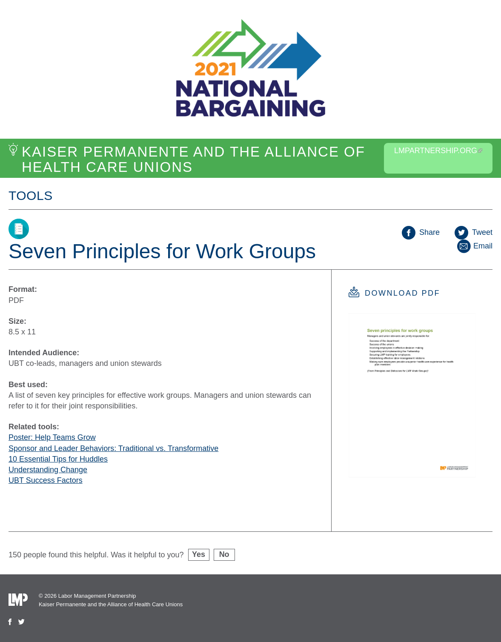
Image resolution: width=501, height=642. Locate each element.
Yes (198, 554)
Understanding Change (48, 469)
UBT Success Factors (46, 480)
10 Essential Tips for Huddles (58, 459)
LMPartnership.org (438, 150)
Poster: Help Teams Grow (52, 437)
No (224, 554)
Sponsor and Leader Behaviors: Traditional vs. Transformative (113, 448)
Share (421, 232)
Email (474, 246)
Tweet (473, 232)
